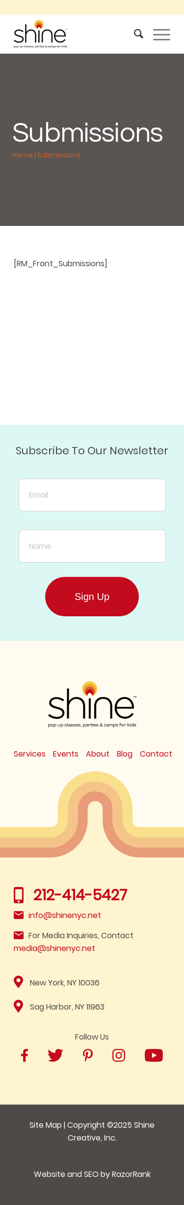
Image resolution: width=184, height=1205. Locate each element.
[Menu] (156, 34)
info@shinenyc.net (64, 915)
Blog (124, 754)
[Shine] (76, 34)
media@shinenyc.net (54, 948)
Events (66, 754)
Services (30, 754)
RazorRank (131, 1174)
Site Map (45, 1125)
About (97, 754)
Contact (156, 754)
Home (22, 155)
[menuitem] (133, 34)
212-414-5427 (80, 895)
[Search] (133, 34)
